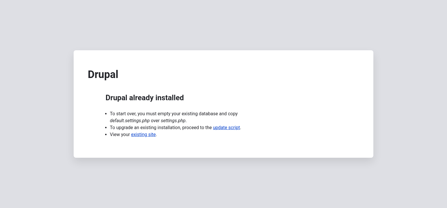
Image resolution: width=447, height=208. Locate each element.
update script (226, 127)
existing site (143, 134)
